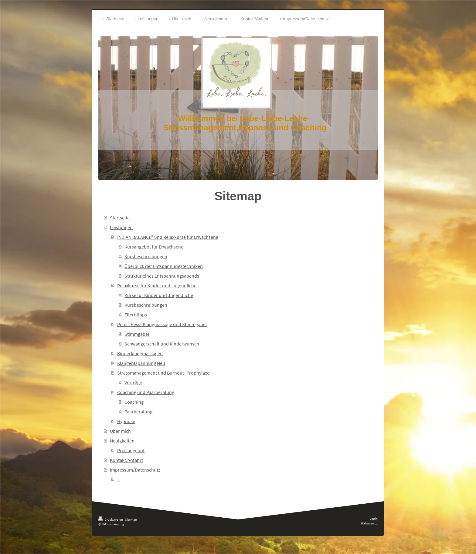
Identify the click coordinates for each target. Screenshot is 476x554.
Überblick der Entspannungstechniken (163, 266)
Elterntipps (135, 315)
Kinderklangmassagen (140, 353)
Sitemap (131, 519)
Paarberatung (138, 412)
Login (374, 518)
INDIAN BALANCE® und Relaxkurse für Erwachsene (167, 237)
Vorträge (133, 382)
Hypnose (126, 421)
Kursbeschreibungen (145, 256)
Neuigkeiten (122, 441)
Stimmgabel (136, 334)
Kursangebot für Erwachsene (153, 247)
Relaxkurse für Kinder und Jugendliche (156, 285)
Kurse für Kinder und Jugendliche (158, 295)
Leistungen (121, 227)
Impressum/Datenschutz (135, 470)
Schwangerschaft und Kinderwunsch (161, 344)
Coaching (134, 402)
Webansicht (369, 523)
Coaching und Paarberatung (145, 392)
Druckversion (111, 519)
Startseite (120, 218)
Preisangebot (130, 450)
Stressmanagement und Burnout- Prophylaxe (163, 373)
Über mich (120, 431)
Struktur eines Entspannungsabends (161, 276)
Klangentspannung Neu (141, 363)
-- (118, 479)
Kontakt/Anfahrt (126, 460)
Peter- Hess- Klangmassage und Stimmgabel (162, 324)
